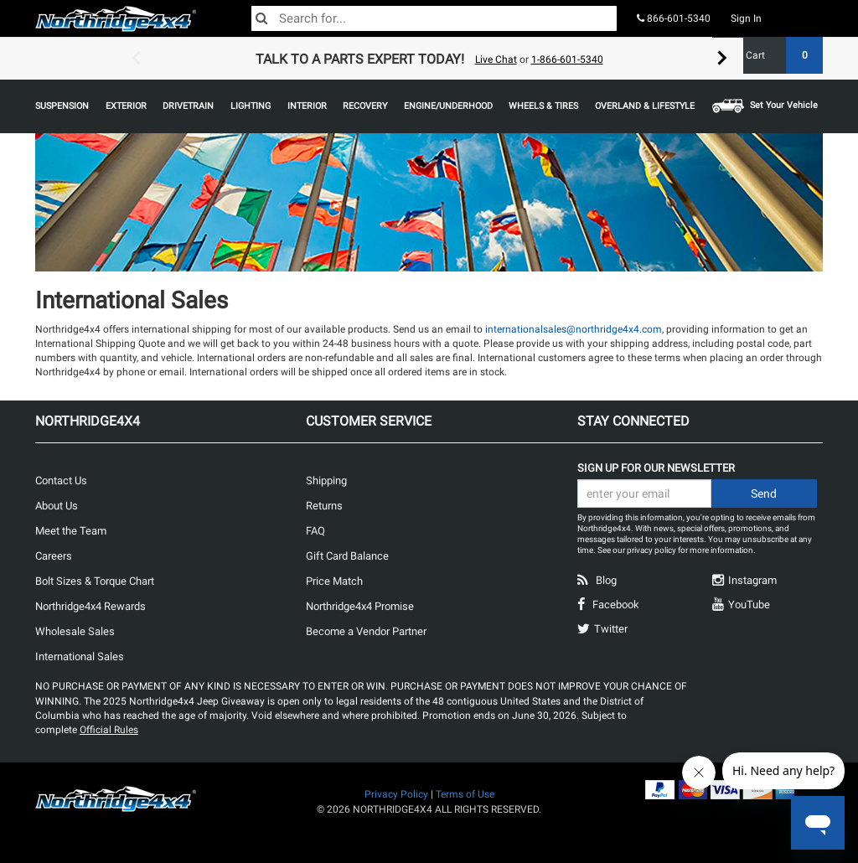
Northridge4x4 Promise (360, 606)
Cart (778, 55)
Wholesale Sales (75, 631)
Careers (53, 556)
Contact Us (61, 480)
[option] (429, 59)
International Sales (79, 656)
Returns (324, 505)
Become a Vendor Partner (366, 631)
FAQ (315, 531)
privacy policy (651, 550)
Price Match (334, 581)
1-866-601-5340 (567, 59)
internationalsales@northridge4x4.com (573, 329)
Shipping (326, 480)
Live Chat (496, 59)
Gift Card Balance (347, 556)
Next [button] (722, 59)
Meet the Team (70, 531)
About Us (56, 505)
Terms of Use (465, 794)
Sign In (746, 18)
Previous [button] (136, 59)
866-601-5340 (674, 18)
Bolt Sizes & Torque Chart (94, 581)
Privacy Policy (396, 794)
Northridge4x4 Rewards (90, 606)
